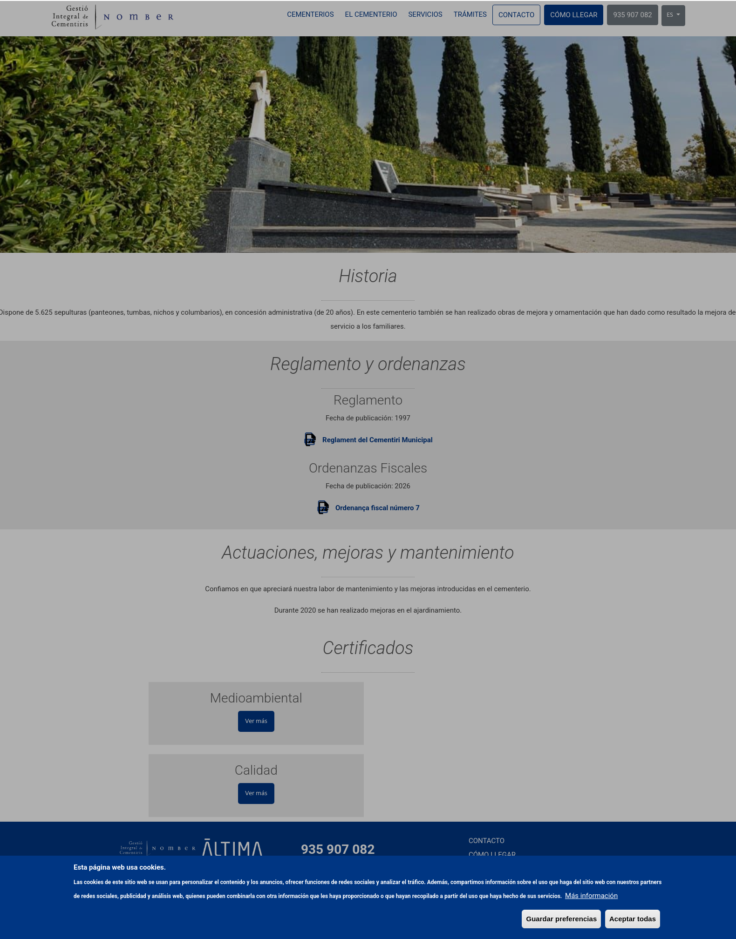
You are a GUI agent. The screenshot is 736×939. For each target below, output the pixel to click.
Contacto (516, 15)
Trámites (470, 14)
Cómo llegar (573, 15)
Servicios (425, 14)
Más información (591, 927)
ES (671, 15)
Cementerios (310, 14)
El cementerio (371, 14)
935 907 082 (632, 15)
